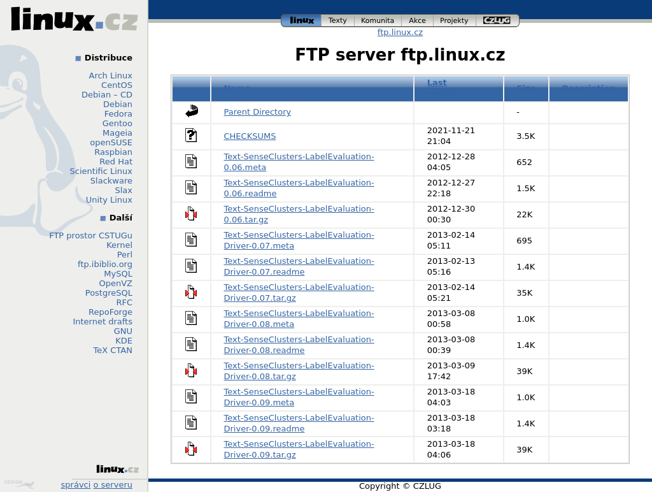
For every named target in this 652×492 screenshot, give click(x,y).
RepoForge (110, 312)
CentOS (116, 85)
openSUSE (111, 142)
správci (76, 484)
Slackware (111, 180)
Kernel (119, 245)
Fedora (118, 114)
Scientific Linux (101, 171)
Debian (117, 104)
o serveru (113, 484)
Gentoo (117, 123)
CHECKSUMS (250, 136)
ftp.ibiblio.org (105, 264)
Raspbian (113, 152)
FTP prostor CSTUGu (90, 235)
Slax (123, 190)
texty (338, 20)
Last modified (447, 88)
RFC (124, 302)
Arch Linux (111, 75)
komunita (378, 20)
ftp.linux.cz (400, 32)
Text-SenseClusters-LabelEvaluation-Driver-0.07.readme (299, 266)
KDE (123, 340)
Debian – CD (107, 94)
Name (237, 88)
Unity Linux (109, 200)
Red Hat (115, 161)
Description (588, 88)
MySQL (118, 274)
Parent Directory (258, 112)
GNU (123, 331)
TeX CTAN (113, 350)
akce (418, 20)
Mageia (117, 133)
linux (301, 20)
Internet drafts (102, 321)
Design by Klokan (19, 484)
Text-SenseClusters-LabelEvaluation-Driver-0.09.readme (299, 423)
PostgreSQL (108, 293)
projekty (455, 20)
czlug (498, 20)
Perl (124, 254)
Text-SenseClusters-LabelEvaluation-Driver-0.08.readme (299, 345)
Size (525, 88)
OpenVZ (115, 283)
